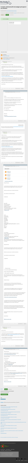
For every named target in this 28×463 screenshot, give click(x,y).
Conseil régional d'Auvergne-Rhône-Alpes (5, 407)
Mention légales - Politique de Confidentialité (6, 450)
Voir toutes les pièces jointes (9, 181)
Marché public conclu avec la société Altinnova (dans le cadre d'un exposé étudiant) (12, 430)
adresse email (7, 210)
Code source (25, 459)
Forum (17, 459)
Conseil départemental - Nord (4, 415)
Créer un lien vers (18, 88)
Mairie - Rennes (2, 426)
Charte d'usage (12, 449)
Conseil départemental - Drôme (4, 410)
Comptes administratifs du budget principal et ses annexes (9, 414)
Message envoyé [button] (5, 61)
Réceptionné (5, 62)
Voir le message (7, 55)
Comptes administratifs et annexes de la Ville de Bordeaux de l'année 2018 (11, 419)
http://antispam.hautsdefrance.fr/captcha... (11, 116)
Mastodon (22, 459)
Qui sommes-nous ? (3, 449)
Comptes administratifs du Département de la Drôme (8, 409)
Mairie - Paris (2, 431)
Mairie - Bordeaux (3, 420)
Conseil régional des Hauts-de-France (11, 10)
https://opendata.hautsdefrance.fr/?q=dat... (10, 354)
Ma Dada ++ (2, 402)
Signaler (22, 88)
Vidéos (19, 459)
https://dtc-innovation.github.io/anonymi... (7, 76)
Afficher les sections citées (7, 319)
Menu (27, 1)
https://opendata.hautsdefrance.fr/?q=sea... (14, 334)
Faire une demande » (4, 394)
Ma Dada (6, 3)
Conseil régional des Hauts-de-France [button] (10, 349)
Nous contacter (8, 449)
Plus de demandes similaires (3, 433)
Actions (2, 14)
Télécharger (9, 172)
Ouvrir (4, 55)
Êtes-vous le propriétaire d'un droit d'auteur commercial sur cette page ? (9, 437)
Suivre (7, 14)
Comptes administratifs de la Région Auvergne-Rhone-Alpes (9, 406)
